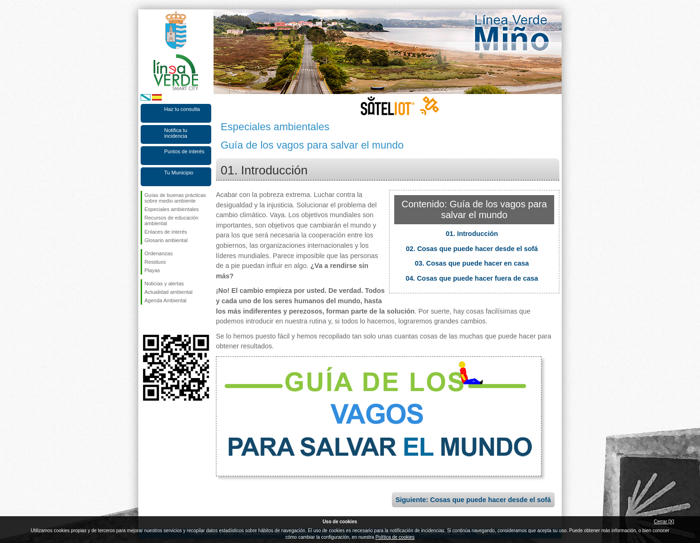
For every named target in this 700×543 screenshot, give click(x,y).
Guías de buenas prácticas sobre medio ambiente (175, 198)
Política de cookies (394, 537)
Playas (152, 270)
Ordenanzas (158, 253)
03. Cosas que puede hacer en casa (472, 263)
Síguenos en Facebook (146, 319)
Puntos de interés (184, 151)
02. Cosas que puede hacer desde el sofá (472, 248)
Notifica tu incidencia (175, 133)
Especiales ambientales (171, 209)
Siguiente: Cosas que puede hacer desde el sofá (473, 500)
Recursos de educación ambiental (171, 220)
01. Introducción (471, 233)
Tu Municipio (178, 172)
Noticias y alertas (164, 283)
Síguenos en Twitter (161, 319)
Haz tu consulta (182, 109)
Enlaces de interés (165, 232)
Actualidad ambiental (168, 292)
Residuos (155, 262)
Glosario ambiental (166, 240)
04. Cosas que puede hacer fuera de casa (472, 278)
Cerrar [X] (664, 521)
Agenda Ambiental (165, 300)
